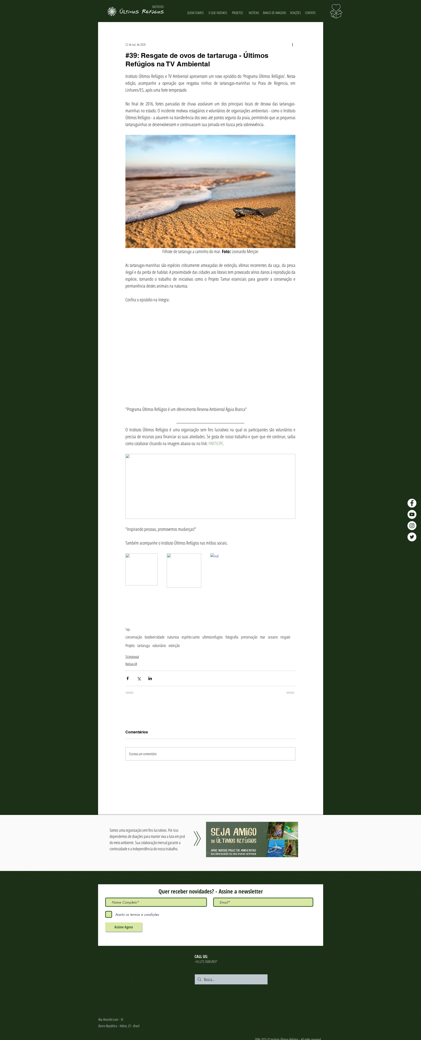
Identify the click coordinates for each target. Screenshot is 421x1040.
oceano (273, 636)
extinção (174, 645)
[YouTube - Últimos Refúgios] (411, 514)
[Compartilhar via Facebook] (127, 678)
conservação (133, 636)
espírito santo (191, 636)
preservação (249, 636)
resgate (285, 636)
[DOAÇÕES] (295, 13)
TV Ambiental (132, 656)
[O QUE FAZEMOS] (217, 13)
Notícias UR (131, 663)
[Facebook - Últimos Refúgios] (411, 503)
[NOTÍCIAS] (254, 13)
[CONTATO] (310, 13)
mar (262, 636)
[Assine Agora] (123, 927)
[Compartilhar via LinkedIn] (150, 678)
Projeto (130, 645)
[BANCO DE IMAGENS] (274, 13)
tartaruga (143, 645)
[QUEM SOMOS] (195, 13)
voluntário (159, 645)
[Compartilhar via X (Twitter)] (139, 678)
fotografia (232, 636)
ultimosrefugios (212, 636)
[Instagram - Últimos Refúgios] (411, 525)
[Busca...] (231, 979)
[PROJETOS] (237, 13)
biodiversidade (154, 636)
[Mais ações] (292, 44)
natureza (173, 636)
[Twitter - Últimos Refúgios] (411, 536)
